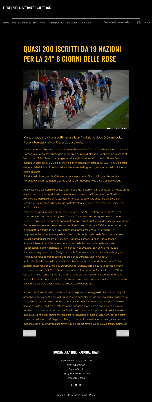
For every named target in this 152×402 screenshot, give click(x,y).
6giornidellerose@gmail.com (118, 22)
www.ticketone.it (58, 162)
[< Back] (33, 38)
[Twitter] (76, 384)
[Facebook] (71, 384)
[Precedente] (29, 333)
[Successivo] (122, 333)
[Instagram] (80, 384)
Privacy (93, 395)
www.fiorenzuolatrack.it (113, 323)
